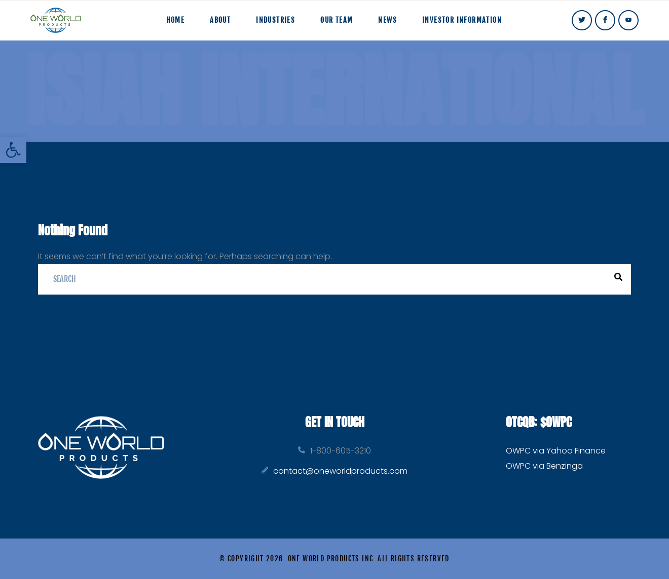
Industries (275, 20)
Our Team (336, 20)
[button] (13, 150)
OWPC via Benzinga (544, 466)
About (220, 20)
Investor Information (462, 20)
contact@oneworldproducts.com (340, 471)
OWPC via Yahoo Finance (556, 451)
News (387, 20)
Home (175, 20)
